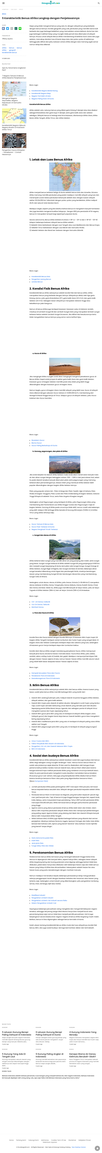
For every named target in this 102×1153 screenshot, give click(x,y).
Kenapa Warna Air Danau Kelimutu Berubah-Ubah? (82, 1055)
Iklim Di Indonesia (38, 749)
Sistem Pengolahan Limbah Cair (44, 903)
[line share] (20, 28)
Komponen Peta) (41, 781)
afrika (4, 48)
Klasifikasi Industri (38, 895)
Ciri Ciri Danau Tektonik (40, 604)
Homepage (5, 9)
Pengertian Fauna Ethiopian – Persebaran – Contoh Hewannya (13, 152)
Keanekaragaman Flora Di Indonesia (46, 678)
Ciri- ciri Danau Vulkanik (41, 602)
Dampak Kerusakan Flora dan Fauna (46, 673)
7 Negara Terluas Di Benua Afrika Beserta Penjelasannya (14, 77)
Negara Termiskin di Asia (41, 96)
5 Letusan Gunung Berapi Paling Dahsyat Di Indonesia (16, 1033)
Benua (21, 9)
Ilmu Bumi (14, 9)
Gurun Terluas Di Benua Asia (42, 524)
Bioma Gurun (37, 443)
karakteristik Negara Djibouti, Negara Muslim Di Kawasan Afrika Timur (14, 127)
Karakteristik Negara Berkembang (45, 91)
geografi (12, 50)
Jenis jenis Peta (37, 843)
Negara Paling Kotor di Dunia (43, 99)
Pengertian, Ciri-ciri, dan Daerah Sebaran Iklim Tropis (52, 746)
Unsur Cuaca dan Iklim (40, 741)
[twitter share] (7, 28)
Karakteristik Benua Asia (41, 276)
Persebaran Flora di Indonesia (43, 676)
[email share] (11, 28)
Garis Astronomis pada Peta (42, 838)
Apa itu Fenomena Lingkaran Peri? (14, 69)
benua (11, 48)
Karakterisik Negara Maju (41, 93)
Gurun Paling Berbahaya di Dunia (44, 445)
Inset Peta (35, 840)
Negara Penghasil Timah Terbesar (45, 529)
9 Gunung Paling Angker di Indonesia (49, 1055)
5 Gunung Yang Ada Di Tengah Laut (14, 1055)
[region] (64, 65)
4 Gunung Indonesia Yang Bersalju (82, 1033)
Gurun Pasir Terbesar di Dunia (43, 527)
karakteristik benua (9, 52)
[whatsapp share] (16, 28)
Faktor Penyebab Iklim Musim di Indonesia (48, 743)
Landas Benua (37, 282)
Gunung (5, 1027)
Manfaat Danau (38, 607)
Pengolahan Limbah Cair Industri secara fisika (49, 900)
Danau (71, 1049)
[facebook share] (3, 28)
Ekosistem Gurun (38, 440)
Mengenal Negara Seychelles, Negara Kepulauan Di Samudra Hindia (11, 101)
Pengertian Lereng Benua (41, 279)
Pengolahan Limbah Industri (42, 898)
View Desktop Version (78, 1147)
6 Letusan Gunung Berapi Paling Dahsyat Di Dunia (49, 1033)
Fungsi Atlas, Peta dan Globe (43, 846)
